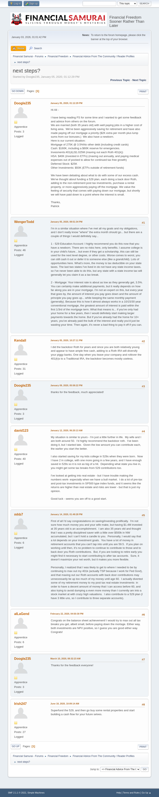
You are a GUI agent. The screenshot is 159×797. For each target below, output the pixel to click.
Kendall (20, 340)
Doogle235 (22, 103)
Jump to (94, 769)
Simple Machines (36, 792)
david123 (21, 430)
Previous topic (120, 80)
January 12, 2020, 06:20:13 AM (66, 430)
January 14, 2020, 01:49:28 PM (66, 514)
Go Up (15, 746)
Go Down (17, 91)
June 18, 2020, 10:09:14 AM (64, 703)
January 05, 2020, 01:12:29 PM (66, 103)
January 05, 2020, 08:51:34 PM (66, 221)
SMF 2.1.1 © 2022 (17, 792)
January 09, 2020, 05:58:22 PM (66, 385)
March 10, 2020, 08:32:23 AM (65, 658)
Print (143, 91)
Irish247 (20, 703)
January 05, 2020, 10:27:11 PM (66, 340)
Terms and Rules (131, 792)
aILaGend (21, 614)
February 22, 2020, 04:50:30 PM (66, 613)
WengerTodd (24, 222)
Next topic (139, 80)
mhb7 (18, 514)
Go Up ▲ (146, 792)
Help (118, 792)
